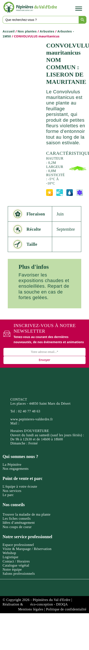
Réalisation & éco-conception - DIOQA (35, 604)
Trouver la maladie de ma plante (26, 514)
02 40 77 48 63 (29, 411)
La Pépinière (12, 464)
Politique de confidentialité (66, 609)
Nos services (12, 491)
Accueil (9, 31)
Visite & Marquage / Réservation (27, 549)
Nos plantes (27, 31)
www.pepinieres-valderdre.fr (31, 419)
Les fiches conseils (17, 518)
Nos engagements (16, 468)
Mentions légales (30, 609)
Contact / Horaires (16, 561)
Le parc (8, 495)
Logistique (10, 557)
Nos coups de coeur (17, 527)
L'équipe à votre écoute (20, 486)
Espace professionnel (18, 545)
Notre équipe (12, 569)
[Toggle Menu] (78, 8)
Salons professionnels (19, 573)
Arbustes (47, 31)
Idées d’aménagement (19, 522)
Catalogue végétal (16, 565)
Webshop (9, 553)
